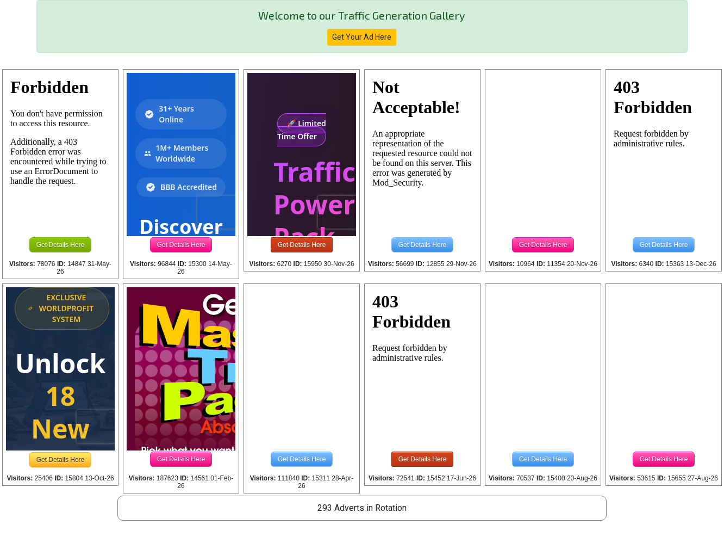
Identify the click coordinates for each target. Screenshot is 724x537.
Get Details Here (60, 245)
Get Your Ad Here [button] (361, 37)
